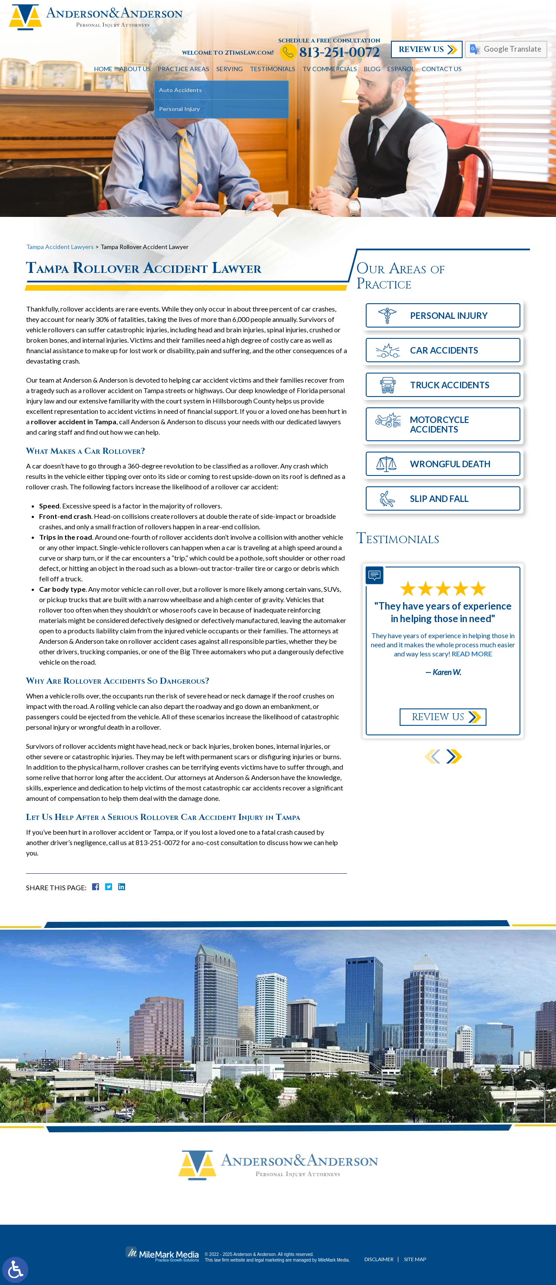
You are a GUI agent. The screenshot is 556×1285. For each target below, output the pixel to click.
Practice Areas (183, 68)
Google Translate (512, 48)
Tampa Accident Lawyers (60, 246)
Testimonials (272, 68)
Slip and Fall (439, 498)
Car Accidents (444, 350)
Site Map (415, 1259)
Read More (472, 653)
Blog (372, 68)
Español (401, 68)
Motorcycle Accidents (439, 424)
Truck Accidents (450, 385)
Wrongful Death (450, 464)
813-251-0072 (339, 53)
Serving (229, 68)
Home (103, 68)
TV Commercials (329, 68)
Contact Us (442, 68)
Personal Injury (449, 315)
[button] (454, 756)
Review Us (421, 49)
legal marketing (270, 1260)
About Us (135, 68)
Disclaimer (379, 1259)
